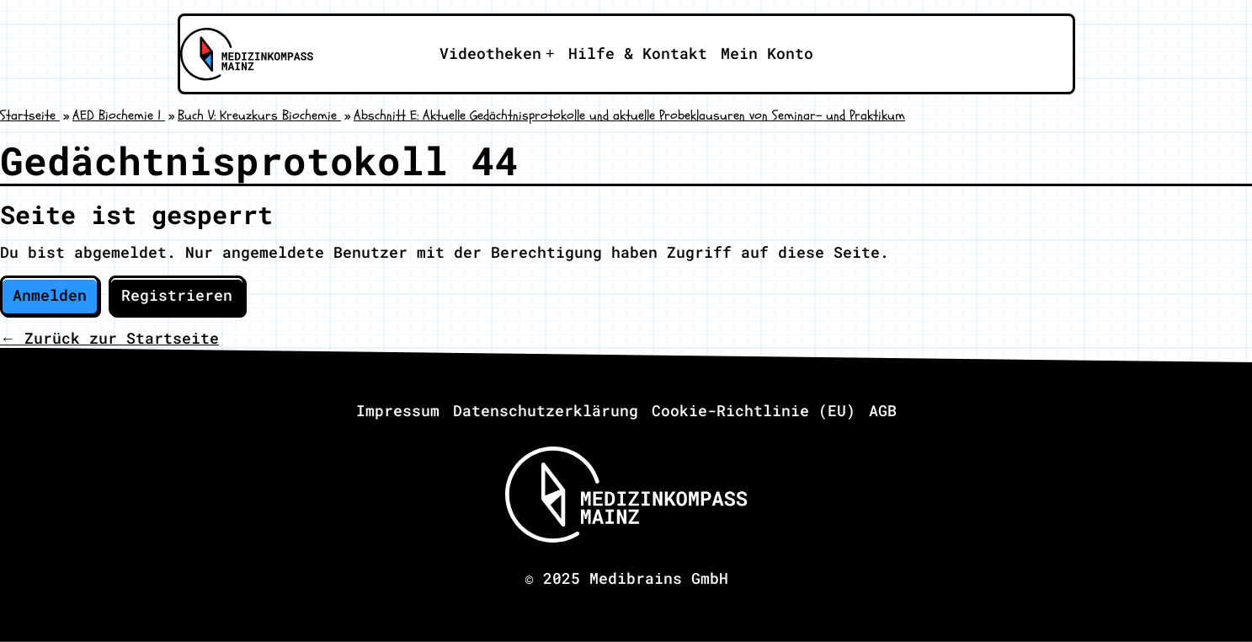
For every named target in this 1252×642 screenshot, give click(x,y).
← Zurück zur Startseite (109, 338)
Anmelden (50, 295)
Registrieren (176, 295)
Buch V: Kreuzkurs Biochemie (259, 115)
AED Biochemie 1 (118, 115)
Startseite (30, 115)
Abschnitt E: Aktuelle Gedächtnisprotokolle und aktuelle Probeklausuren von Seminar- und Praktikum (629, 115)
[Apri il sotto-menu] (497, 54)
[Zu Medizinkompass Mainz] (245, 54)
